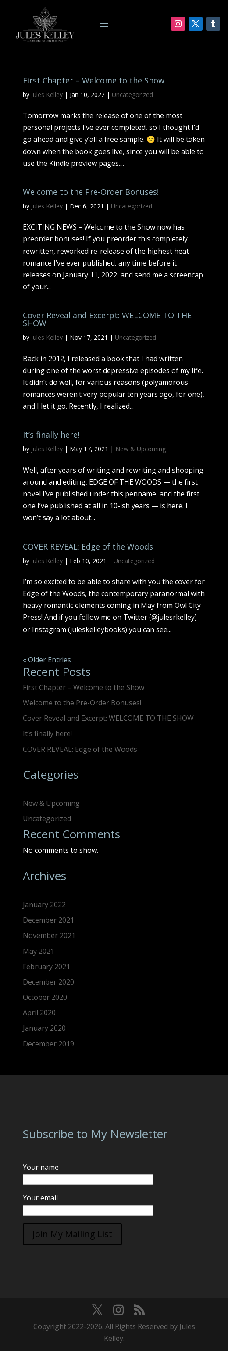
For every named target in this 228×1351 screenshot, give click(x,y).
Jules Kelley (47, 94)
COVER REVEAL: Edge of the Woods (88, 546)
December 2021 (48, 920)
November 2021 (49, 935)
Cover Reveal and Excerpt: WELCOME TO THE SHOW (107, 319)
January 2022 (44, 904)
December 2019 (48, 1044)
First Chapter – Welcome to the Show (93, 80)
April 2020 (39, 1012)
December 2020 (48, 982)
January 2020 (44, 1028)
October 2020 (45, 997)
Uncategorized (132, 94)
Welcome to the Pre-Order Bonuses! (91, 192)
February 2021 (46, 966)
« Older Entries (47, 660)
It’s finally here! (51, 434)
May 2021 (38, 951)
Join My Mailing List (72, 1234)
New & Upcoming (140, 449)
